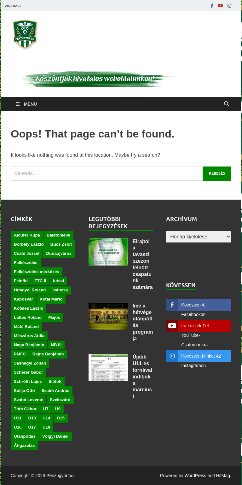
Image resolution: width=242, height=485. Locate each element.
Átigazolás (24, 445)
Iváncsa (60, 290)
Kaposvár (23, 299)
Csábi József (26, 253)
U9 (57, 408)
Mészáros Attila (29, 335)
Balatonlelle (58, 235)
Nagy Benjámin (29, 344)
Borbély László (29, 244)
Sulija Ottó (24, 390)
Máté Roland (26, 326)
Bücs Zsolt (61, 244)
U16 (17, 427)
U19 (46, 427)
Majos (54, 317)
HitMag (223, 475)
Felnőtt (21, 280)
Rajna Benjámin (48, 354)
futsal (58, 280)
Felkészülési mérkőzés (36, 271)
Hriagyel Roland (30, 290)
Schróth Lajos (28, 381)
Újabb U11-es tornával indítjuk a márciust (142, 376)
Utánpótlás (25, 436)
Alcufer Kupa (27, 235)
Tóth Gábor (25, 408)
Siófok (55, 381)
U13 (32, 418)
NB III (56, 344)
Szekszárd (60, 399)
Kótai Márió (51, 299)
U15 (60, 418)
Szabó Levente (28, 399)
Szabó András (55, 390)
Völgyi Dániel (55, 436)
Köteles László (28, 308)
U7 (46, 408)
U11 (17, 418)
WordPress (195, 475)
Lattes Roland (28, 317)
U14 (46, 418)
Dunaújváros (59, 253)
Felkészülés (25, 262)
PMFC (20, 354)
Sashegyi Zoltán (30, 363)
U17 (32, 427)
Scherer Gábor (28, 372)
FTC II (40, 280)
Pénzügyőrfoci (60, 475)
